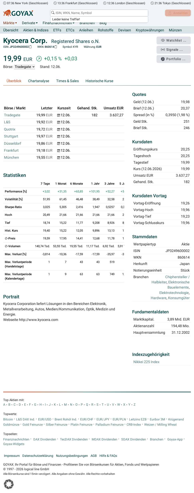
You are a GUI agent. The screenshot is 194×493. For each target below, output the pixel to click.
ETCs (70, 30)
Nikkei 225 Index (146, 362)
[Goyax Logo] (18, 13)
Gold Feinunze (33, 424)
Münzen (175, 30)
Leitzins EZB (138, 419)
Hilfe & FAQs (108, 456)
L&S (7, 122)
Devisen (124, 30)
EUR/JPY (103, 419)
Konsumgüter (179, 298)
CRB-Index (134, 424)
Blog (102, 23)
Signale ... (174, 49)
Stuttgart (11, 136)
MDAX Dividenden (104, 439)
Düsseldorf (12, 143)
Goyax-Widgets (13, 444)
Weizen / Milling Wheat (160, 424)
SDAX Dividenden (133, 439)
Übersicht (10, 30)
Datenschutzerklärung (37, 456)
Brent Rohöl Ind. (66, 419)
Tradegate (12, 115)
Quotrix (9, 129)
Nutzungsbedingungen (72, 456)
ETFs (57, 30)
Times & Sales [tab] (67, 81)
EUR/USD (44, 419)
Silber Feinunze (56, 424)
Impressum (12, 456)
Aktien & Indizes (35, 30)
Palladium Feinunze (109, 424)
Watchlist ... (175, 40)
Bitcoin (8, 419)
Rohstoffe (105, 30)
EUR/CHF (86, 419)
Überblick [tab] (14, 81)
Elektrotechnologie (174, 293)
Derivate (28, 23)
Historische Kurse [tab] (99, 81)
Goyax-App (175, 439)
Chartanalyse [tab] (38, 81)
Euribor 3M (157, 419)
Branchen (87, 23)
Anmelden (177, 13)
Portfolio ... (175, 57)
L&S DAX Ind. (25, 419)
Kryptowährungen (150, 30)
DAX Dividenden (44, 439)
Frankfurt (11, 151)
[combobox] (98, 13)
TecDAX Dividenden (74, 439)
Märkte (9, 23)
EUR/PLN (119, 419)
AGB (94, 456)
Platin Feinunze (81, 424)
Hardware (158, 298)
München (11, 158)
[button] (9, 484)
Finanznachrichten (57, 23)
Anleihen (86, 30)
